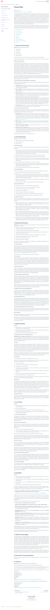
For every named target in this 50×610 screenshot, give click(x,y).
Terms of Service (3, 13)
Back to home (39, 1)
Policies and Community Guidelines (9, 4)
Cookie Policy (3, 24)
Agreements (17, 4)
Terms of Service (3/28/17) (4, 15)
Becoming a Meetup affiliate (4, 28)
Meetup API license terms (4, 17)
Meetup (2, 4)
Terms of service (7, 606)
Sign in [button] (47, 1)
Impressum (2, 26)
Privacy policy (12, 606)
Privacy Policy (3, 22)
